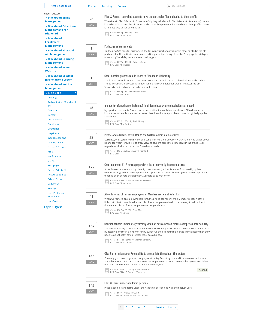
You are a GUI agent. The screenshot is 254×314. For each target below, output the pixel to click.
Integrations (56, 142)
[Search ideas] (188, 6)
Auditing (52, 97)
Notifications (54, 156)
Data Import (54, 124)
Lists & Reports (57, 147)
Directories (53, 128)
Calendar (53, 110)
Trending (107, 6)
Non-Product (54, 201)
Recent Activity (57, 170)
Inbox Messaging (57, 137)
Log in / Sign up (53, 207)
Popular (122, 6)
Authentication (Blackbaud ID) (62, 104)
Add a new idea (61, 5)
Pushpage (53, 165)
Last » (172, 307)
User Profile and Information (56, 194)
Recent (92, 6)
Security (53, 183)
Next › (160, 307)
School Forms (55, 179)
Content (52, 114)
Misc (50, 151)
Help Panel (53, 133)
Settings (52, 188)
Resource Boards (57, 174)
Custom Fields (55, 119)
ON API (51, 160)
